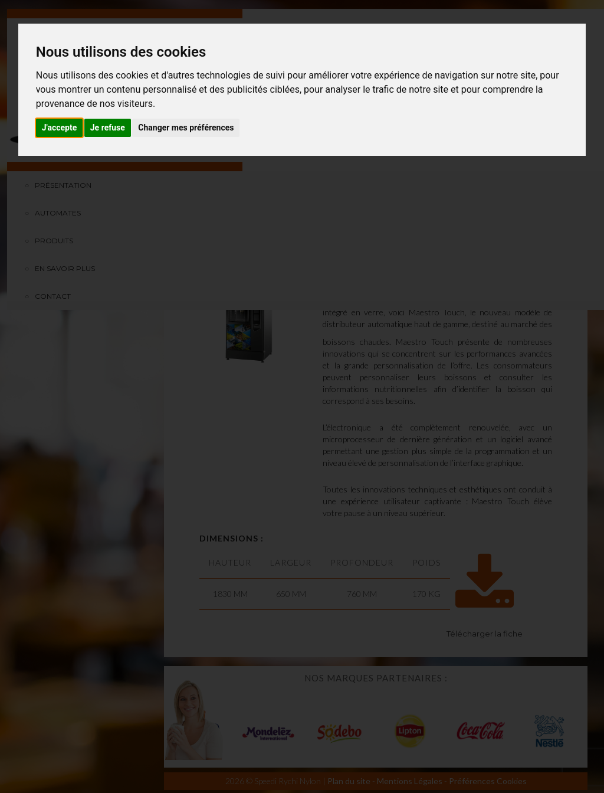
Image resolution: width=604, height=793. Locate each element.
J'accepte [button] (59, 127)
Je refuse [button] (107, 127)
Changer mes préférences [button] (186, 127)
